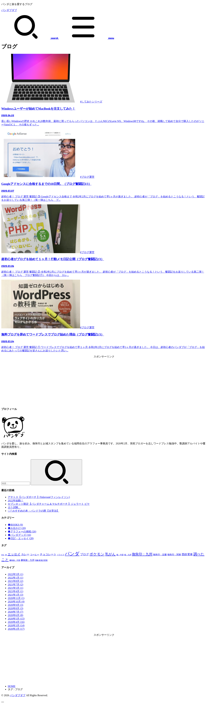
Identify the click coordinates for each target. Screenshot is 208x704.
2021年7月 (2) (15, 584)
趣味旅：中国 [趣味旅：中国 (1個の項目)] (14, 560)
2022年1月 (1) (15, 577)
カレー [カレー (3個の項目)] (25, 554)
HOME (11, 686)
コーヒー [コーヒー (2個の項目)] (34, 554)
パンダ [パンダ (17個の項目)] (72, 553)
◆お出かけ (17, 528)
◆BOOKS (15, 524)
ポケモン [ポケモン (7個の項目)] (97, 554)
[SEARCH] (29, 38)
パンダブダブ (9, 10)
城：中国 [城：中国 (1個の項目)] (120, 555)
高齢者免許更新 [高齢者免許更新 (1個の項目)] (41, 560)
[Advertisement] (104, 381)
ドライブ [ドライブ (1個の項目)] (60, 555)
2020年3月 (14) (16, 625)
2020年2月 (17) (16, 628)
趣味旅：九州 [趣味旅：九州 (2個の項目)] (27, 560)
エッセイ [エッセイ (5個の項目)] (13, 554)
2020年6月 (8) (15, 615)
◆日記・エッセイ (21, 538)
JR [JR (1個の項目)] (6, 555)
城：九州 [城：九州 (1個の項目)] (127, 555)
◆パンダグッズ (19, 535)
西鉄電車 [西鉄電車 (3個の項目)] (187, 554)
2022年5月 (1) (15, 574)
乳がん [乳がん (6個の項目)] (110, 554)
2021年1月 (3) (15, 594)
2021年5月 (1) (15, 588)
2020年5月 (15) (16, 618)
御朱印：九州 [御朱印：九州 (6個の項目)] (142, 554)
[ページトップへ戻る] (2, 702)
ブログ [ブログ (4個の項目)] (84, 554)
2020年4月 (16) (16, 622)
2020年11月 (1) (16, 598)
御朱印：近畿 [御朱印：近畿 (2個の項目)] (160, 554)
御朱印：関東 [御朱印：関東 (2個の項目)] (174, 554)
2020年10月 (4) (16, 601)
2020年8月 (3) (15, 608)
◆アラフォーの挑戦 (22, 531)
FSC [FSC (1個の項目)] (2, 555)
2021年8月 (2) (15, 581)
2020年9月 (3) (15, 605)
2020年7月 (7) (15, 611)
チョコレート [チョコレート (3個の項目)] (48, 554)
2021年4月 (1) (15, 591)
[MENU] (86, 38)
